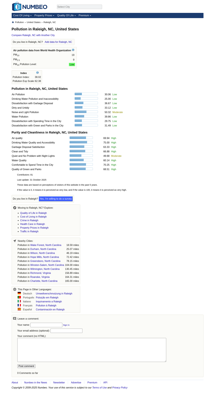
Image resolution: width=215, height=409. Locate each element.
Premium (84, 15)
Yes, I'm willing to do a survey (56, 198)
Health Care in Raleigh (32, 224)
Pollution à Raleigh (46, 305)
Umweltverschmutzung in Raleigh (54, 293)
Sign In (66, 325)
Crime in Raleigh (29, 220)
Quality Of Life (65, 15)
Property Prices (43, 15)
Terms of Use (99, 387)
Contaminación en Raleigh (50, 309)
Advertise (76, 382)
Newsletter (59, 382)
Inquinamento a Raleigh (49, 301)
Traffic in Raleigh (29, 231)
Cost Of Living (21, 15)
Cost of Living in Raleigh (33, 216)
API (105, 382)
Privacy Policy (120, 387)
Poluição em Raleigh (47, 297)
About (15, 382)
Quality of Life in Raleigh (33, 213)
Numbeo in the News (35, 382)
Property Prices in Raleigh (34, 227)
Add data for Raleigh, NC (58, 42)
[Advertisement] (180, 40)
